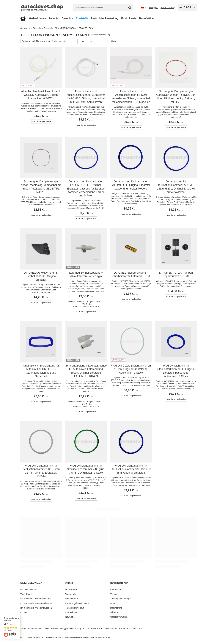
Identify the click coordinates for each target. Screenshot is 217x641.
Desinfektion (146, 18)
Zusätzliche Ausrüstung (104, 18)
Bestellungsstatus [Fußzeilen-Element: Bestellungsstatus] (28, 589)
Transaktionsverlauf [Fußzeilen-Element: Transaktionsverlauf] (74, 608)
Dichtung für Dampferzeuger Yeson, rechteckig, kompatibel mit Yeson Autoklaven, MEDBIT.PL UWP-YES (41, 187)
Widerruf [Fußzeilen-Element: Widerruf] (114, 612)
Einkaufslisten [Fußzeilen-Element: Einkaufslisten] (71, 598)
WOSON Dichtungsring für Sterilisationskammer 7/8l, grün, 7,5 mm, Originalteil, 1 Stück (86, 469)
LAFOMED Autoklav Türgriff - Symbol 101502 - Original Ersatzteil (41, 276)
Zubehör (53, 18)
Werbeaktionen (37, 18)
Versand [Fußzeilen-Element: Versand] (114, 594)
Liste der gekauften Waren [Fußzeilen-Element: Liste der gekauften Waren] (77, 603)
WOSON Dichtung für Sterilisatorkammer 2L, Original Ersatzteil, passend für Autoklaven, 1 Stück (176, 371)
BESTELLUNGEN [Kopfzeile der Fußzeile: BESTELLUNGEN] (31, 582)
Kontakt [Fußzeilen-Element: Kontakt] (23, 612)
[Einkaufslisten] (168, 7)
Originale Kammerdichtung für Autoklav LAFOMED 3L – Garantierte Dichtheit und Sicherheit (41, 371)
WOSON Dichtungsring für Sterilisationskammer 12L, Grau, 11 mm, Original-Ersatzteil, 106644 (41, 471)
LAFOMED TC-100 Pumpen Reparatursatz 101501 (176, 274)
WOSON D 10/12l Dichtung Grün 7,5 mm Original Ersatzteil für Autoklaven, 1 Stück (131, 369)
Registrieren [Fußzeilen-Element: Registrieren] (71, 589)
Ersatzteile (82, 18)
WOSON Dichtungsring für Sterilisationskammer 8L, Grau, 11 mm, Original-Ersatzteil (130, 469)
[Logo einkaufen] (42, 7)
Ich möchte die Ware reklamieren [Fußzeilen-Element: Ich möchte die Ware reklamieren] (35, 598)
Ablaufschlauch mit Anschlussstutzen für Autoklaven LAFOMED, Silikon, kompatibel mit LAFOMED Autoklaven (85, 96)
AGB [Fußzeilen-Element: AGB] (112, 603)
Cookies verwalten (118, 617)
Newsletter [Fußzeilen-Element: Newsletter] (70, 617)
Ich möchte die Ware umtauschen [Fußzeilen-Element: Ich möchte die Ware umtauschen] (36, 608)
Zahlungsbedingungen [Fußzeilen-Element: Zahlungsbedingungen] (120, 598)
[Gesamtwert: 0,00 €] (187, 7)
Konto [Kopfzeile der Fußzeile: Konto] (69, 582)
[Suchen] (129, 7)
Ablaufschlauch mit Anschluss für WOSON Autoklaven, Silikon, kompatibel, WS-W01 (41, 95)
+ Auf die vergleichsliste (41, 121)
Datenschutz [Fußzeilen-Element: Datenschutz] (116, 608)
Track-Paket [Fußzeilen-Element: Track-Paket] (26, 594)
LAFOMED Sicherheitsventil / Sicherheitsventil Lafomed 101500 (131, 274)
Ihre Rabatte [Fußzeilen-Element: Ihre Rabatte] (71, 612)
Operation (67, 18)
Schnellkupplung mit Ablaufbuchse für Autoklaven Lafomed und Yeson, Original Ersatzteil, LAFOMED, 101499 (86, 371)
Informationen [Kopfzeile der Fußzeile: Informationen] (119, 582)
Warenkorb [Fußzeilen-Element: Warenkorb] (70, 594)
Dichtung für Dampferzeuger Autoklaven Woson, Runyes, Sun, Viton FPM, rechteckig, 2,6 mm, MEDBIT (176, 96)
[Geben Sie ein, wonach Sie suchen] (103, 7)
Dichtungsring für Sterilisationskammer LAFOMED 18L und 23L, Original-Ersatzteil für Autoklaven (175, 187)
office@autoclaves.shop (70, 628)
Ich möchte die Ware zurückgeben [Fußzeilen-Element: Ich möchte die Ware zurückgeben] (36, 603)
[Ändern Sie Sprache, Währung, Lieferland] (143, 7)
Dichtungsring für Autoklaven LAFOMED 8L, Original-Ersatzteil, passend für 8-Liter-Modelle (131, 185)
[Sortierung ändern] (38, 41)
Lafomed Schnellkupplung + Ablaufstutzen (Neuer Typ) (86, 274)
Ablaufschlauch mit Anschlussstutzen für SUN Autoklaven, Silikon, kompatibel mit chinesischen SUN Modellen (131, 96)
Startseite (37, 28)
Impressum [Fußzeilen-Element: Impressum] (115, 589)
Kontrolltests (128, 18)
